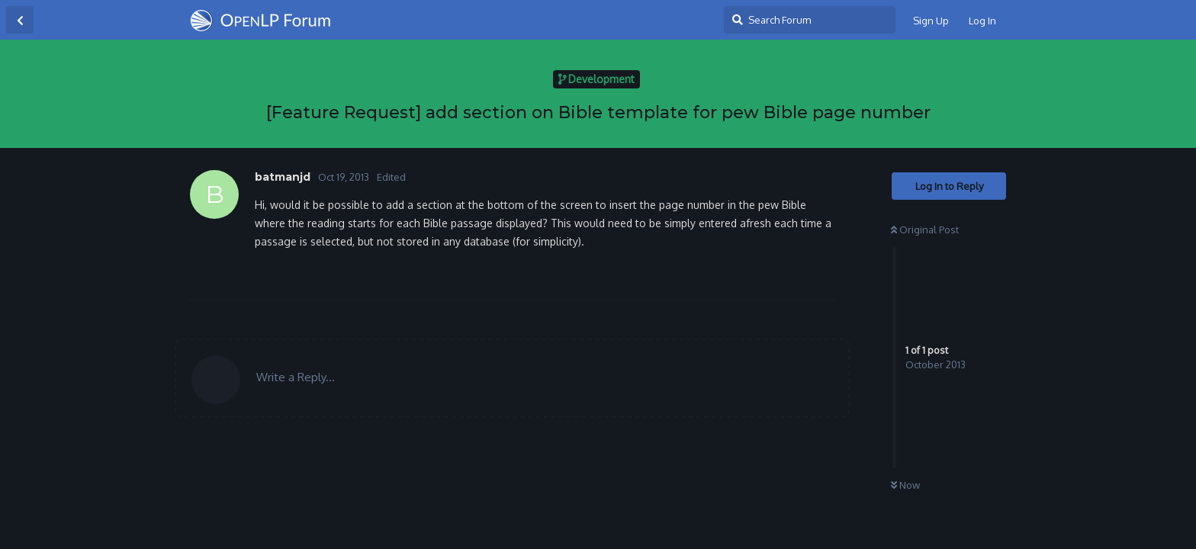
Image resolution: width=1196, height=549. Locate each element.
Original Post (925, 229)
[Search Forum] (809, 20)
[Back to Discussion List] (20, 20)
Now (905, 485)
